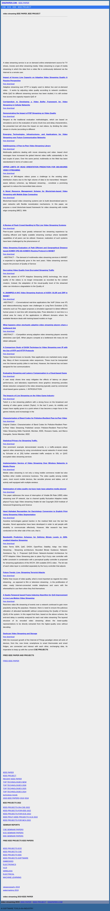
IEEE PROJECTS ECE (12, 848)
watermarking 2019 (11, 890)
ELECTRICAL (8, 874)
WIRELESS (7, 871)
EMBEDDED (8, 861)
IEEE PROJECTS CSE (12, 852)
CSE (4, 7)
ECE (9, 7)
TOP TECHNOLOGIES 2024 (14, 792)
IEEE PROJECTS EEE (12, 855)
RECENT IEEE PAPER (12, 779)
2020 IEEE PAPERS (11, 798)
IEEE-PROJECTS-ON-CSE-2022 (16, 807)
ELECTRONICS (9, 865)
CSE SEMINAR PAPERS (13, 830)
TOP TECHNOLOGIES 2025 (14, 789)
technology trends (10, 795)
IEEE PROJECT (24, 7)
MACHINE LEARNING (12, 877)
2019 (22, 798)
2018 (27, 798)
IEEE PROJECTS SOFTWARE (15, 858)
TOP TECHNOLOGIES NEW (14, 782)
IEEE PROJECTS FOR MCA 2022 (17, 820)
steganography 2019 (11, 887)
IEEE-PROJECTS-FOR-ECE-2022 (17, 814)
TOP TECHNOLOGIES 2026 (14, 785)
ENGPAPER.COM (55, 902)
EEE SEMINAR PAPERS (13, 836)
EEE (15, 7)
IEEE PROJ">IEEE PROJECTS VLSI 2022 (20, 817)
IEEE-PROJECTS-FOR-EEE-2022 (17, 811)
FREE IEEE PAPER (11, 661)
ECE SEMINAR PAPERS (13, 833)
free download (35, 137)
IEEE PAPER (23, 3)
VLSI (5, 868)
